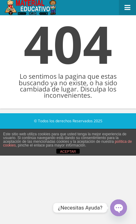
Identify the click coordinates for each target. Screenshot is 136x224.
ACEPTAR (68, 151)
